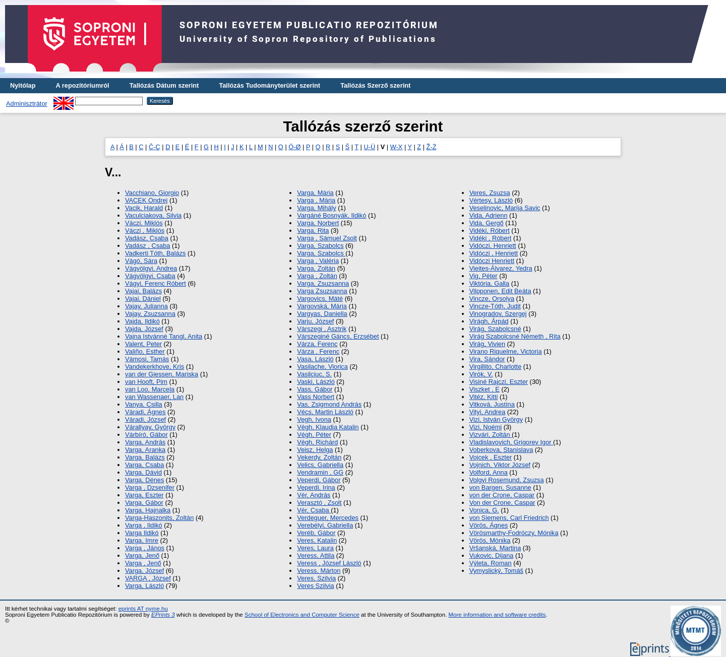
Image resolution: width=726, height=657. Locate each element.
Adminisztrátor (26, 103)
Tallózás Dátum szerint (164, 85)
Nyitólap (22, 85)
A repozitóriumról (82, 85)
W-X (396, 147)
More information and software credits (497, 615)
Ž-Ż (432, 147)
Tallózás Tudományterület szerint (269, 85)
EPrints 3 (163, 615)
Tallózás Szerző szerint (375, 85)
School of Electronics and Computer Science (302, 615)
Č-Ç (154, 147)
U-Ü (370, 147)
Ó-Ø (294, 147)
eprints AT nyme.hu (143, 609)
